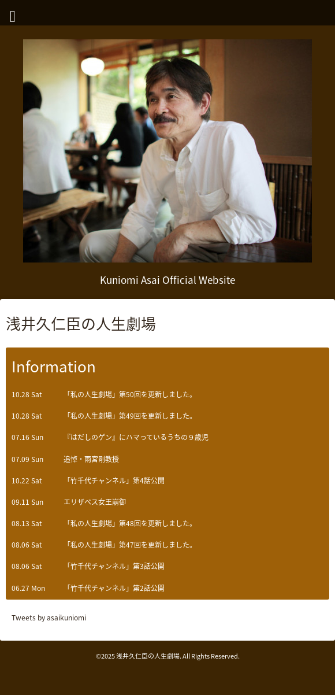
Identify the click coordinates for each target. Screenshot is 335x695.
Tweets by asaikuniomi (49, 617)
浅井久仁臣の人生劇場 (148, 656)
